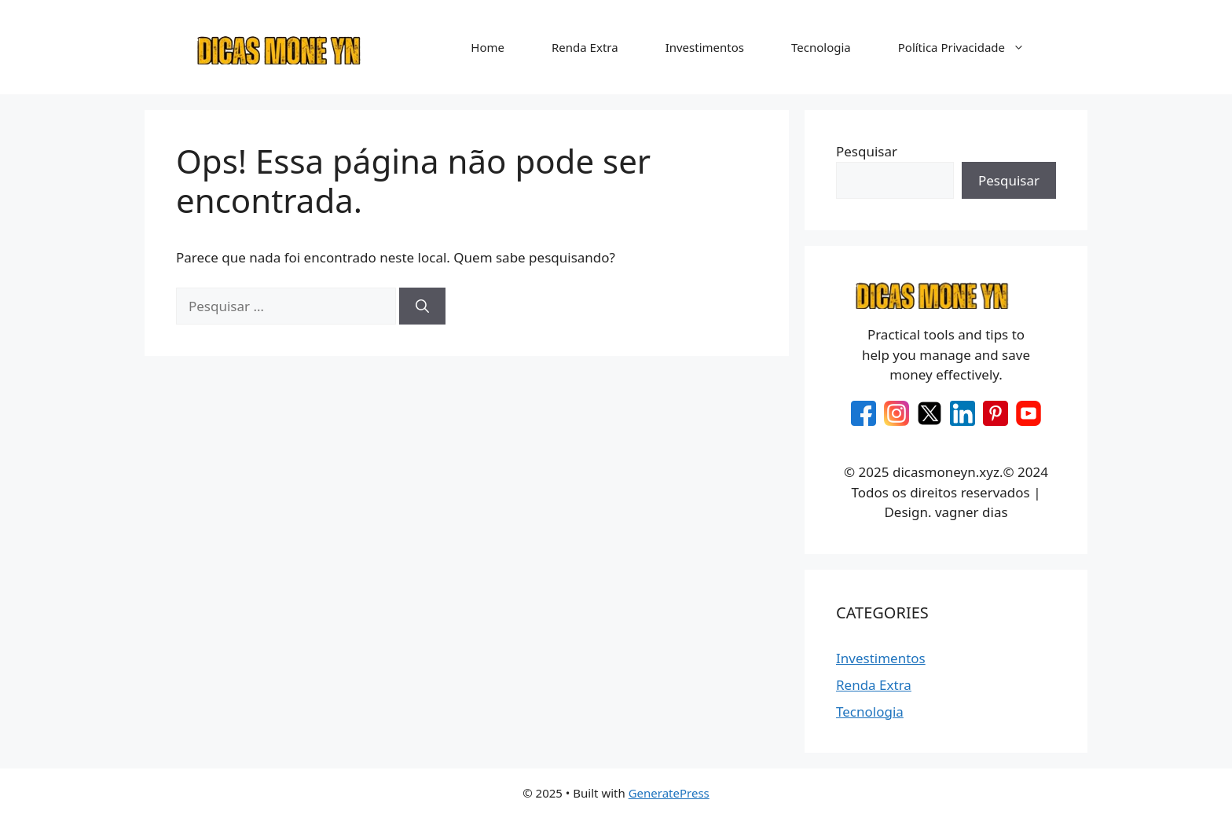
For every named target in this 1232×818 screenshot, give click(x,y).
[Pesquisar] (422, 306)
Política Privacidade (969, 47)
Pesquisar (866, 151)
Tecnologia (821, 47)
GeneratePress (669, 793)
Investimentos (705, 47)
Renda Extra (585, 47)
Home (487, 47)
